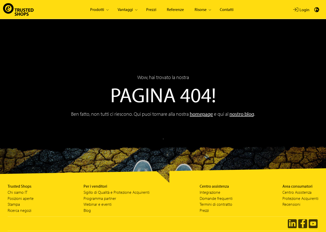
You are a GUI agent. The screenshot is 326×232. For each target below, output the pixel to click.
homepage (201, 114)
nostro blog (241, 114)
